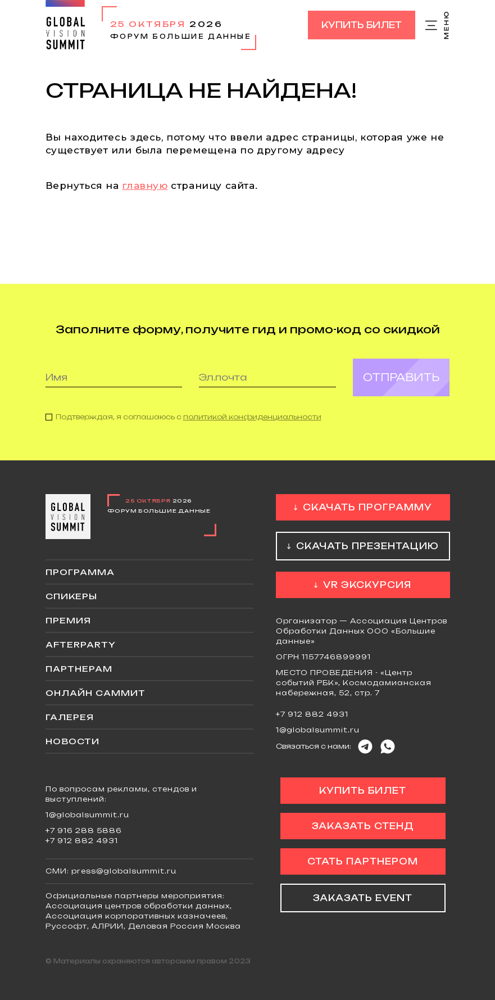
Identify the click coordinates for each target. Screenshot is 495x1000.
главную (144, 185)
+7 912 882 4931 (312, 714)
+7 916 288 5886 (84, 830)
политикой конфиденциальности (252, 424)
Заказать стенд (363, 826)
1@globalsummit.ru (318, 730)
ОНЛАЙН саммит (96, 693)
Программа (80, 572)
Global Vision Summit (65, 25)
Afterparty (81, 644)
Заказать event (362, 898)
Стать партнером (362, 861)
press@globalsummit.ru (123, 871)
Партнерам (79, 668)
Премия (68, 620)
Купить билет (361, 25)
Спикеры (71, 596)
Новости (72, 741)
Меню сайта (437, 25)
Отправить (401, 384)
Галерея (70, 717)
